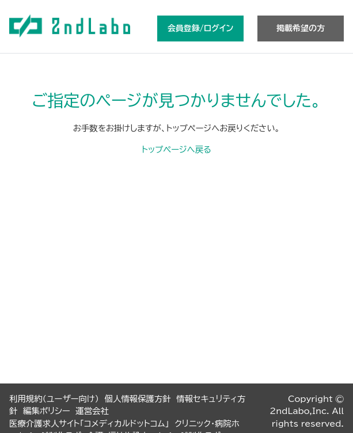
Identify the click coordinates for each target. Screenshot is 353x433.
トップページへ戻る (176, 149)
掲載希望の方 (300, 28)
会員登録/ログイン (200, 28)
